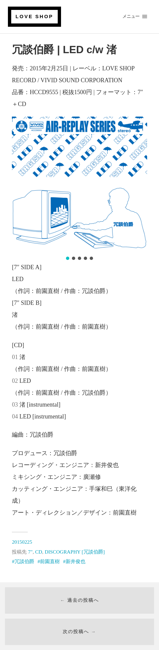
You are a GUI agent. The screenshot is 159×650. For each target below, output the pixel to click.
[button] (67, 258)
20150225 (22, 542)
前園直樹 (50, 561)
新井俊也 (75, 561)
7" (30, 552)
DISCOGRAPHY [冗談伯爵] (75, 552)
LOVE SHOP (34, 16)
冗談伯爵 (24, 561)
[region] (79, 189)
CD (38, 552)
